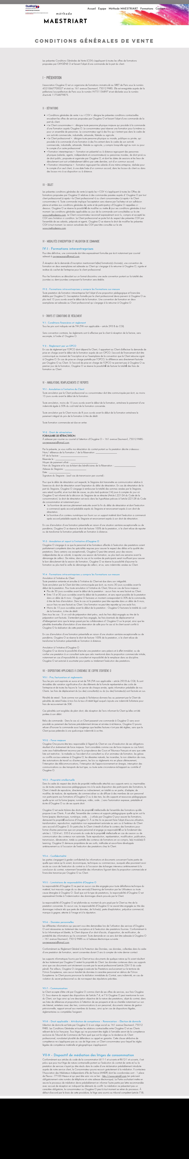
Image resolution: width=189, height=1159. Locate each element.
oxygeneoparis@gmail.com (66, 256)
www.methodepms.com (54, 214)
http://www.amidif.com (114, 1076)
